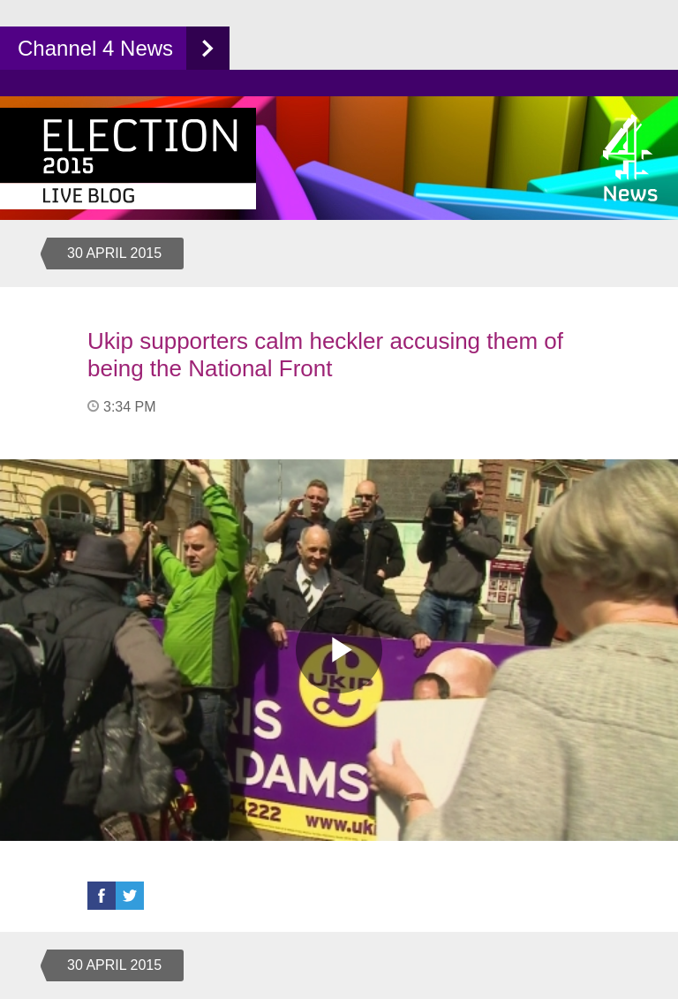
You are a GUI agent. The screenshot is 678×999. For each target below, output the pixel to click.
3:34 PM (129, 406)
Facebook (101, 896)
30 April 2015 (114, 253)
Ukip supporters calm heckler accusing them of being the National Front (325, 355)
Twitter (130, 896)
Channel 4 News (95, 48)
